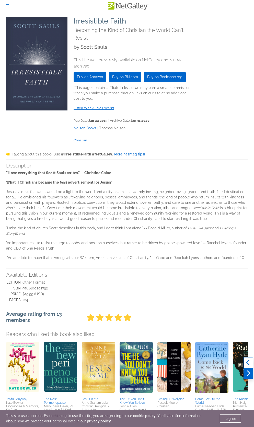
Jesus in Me (90, 399)
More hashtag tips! (129, 154)
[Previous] (248, 362)
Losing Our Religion (170, 399)
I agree (230, 419)
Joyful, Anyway (16, 399)
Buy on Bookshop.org (164, 77)
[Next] (248, 373)
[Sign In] (7, 6)
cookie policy (144, 416)
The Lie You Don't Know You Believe (132, 400)
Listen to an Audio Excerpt (94, 108)
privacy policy (99, 421)
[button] (22, 369)
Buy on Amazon (90, 77)
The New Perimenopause (55, 400)
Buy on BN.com (125, 77)
